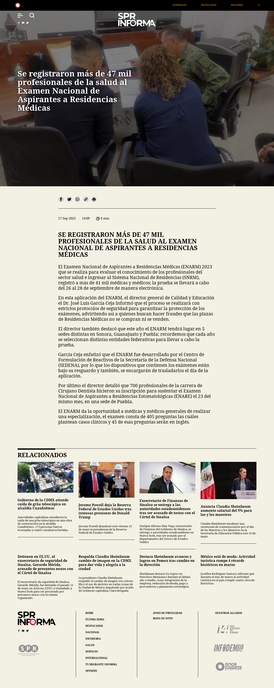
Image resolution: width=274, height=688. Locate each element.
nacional (92, 632)
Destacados (223, 4)
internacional (96, 658)
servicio (91, 651)
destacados (94, 626)
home (89, 613)
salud (89, 645)
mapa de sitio (163, 618)
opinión (91, 671)
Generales (194, 4)
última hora (94, 619)
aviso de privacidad (167, 613)
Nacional (251, 4)
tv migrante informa (101, 664)
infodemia (93, 638)
